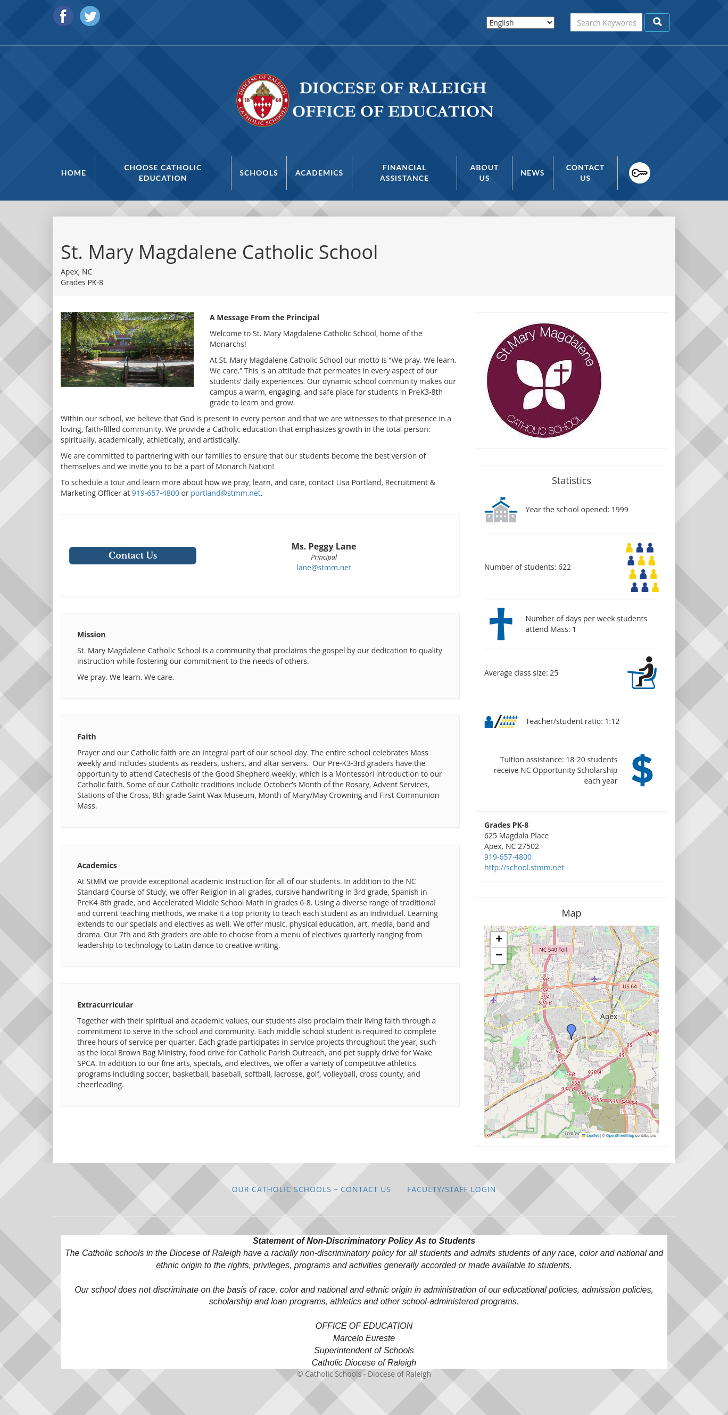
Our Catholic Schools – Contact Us (311, 1189)
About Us (484, 172)
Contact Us (585, 172)
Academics (319, 172)
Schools (258, 172)
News (532, 172)
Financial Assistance (404, 172)
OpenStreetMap (620, 1135)
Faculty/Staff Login (634, 173)
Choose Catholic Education (163, 172)
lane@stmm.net (323, 567)
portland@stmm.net (225, 493)
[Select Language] (520, 22)
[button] (572, 1032)
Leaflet (590, 1135)
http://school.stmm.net (524, 867)
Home (73, 172)
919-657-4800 (155, 493)
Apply (657, 22)
